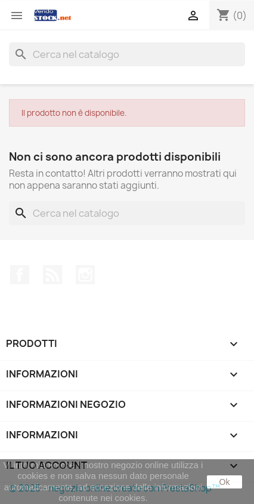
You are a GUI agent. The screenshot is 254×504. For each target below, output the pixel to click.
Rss (52, 274)
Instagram (85, 274)
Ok (224, 482)
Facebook (19, 274)
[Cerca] (127, 54)
